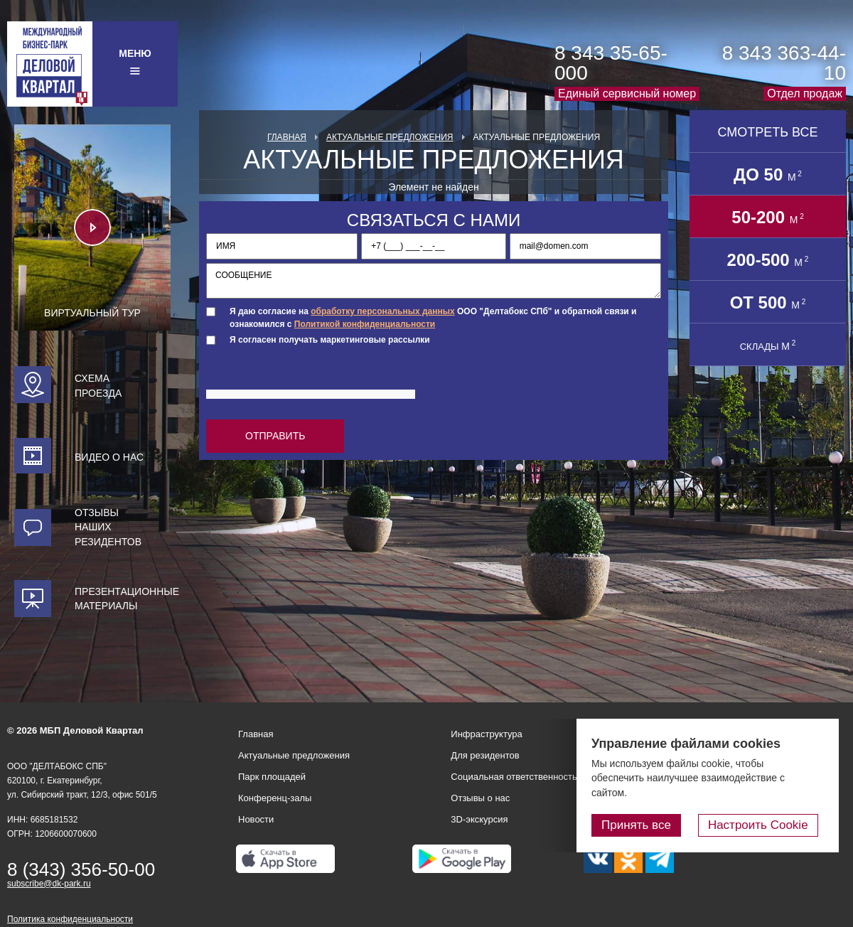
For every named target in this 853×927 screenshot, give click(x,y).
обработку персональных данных (382, 311)
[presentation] (314, 379)
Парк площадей (272, 776)
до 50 (768, 174)
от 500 (768, 302)
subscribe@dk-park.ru (49, 884)
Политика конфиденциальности (70, 919)
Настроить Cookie (764, 825)
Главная (286, 137)
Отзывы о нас (480, 798)
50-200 (767, 217)
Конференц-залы (274, 798)
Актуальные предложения (390, 137)
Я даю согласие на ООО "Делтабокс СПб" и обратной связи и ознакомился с (433, 317)
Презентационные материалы (123, 598)
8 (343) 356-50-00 (81, 869)
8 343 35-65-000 (610, 63)
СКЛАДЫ (768, 345)
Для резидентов (485, 755)
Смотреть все (767, 132)
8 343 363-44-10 (784, 63)
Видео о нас (109, 457)
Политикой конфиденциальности (364, 324)
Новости (256, 819)
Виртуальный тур (92, 312)
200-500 (768, 259)
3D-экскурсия (479, 819)
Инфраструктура (486, 734)
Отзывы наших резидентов (108, 527)
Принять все (649, 825)
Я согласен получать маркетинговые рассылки (330, 340)
